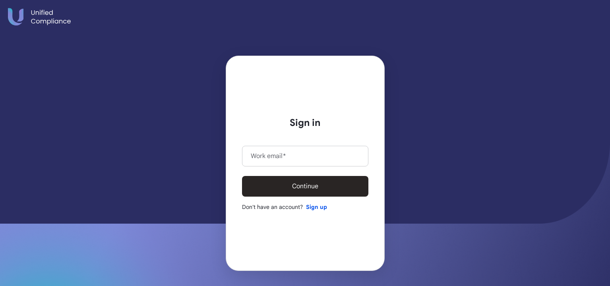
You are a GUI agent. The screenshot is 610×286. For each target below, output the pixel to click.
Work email (268, 156)
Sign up (316, 207)
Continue (305, 186)
